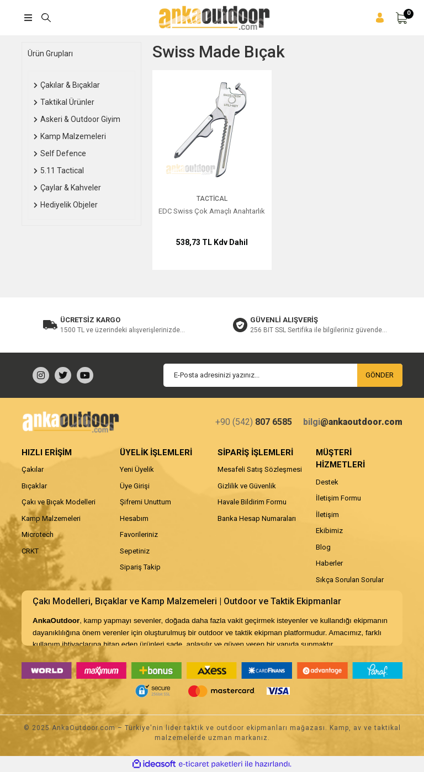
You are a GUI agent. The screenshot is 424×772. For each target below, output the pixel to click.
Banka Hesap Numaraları (257, 518)
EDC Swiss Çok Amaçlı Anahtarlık (211, 211)
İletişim (327, 514)
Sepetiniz (135, 551)
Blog (323, 547)
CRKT (30, 551)
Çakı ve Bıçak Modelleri (59, 502)
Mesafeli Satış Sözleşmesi (260, 469)
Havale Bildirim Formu (252, 502)
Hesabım (134, 518)
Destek (327, 482)
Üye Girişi (135, 486)
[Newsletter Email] (282, 375)
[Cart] (401, 18)
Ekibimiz (329, 530)
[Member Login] (380, 18)
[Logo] (214, 17)
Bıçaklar (34, 486)
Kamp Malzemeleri (51, 518)
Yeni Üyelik (137, 469)
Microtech (38, 534)
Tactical (212, 199)
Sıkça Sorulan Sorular (350, 580)
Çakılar (33, 469)
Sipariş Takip (140, 567)
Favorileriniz (139, 534)
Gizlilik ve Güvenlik (247, 486)
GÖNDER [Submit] (379, 375)
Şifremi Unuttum (145, 502)
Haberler (329, 563)
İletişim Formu (338, 498)
